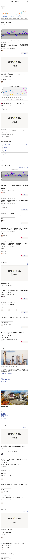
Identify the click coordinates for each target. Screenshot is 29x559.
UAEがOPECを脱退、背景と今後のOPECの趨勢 (11, 215)
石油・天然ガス (3, 24)
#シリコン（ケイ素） (4, 451)
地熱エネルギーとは (4, 413)
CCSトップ (3, 381)
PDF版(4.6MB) (24, 312)
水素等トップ (24, 264)
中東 (7, 213)
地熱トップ (3, 418)
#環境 (9, 307)
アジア (8, 129)
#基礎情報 (2, 205)
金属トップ (25, 427)
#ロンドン (4, 489)
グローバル (8, 42)
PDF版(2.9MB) (24, 299)
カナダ (10, 457)
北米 (12, 198)
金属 (2, 449)
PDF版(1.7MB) (24, 342)
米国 (14, 198)
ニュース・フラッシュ (7, 449)
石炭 (2, 105)
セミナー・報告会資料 (10, 246)
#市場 (2, 218)
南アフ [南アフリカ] (21, 289)
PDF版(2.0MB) (24, 53)
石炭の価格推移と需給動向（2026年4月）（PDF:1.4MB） (13, 103)
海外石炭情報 (6, 132)
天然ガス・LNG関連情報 (6, 22)
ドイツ (14, 302)
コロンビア (11, 73)
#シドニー (16, 451)
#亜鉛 (2, 500)
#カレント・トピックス (5, 107)
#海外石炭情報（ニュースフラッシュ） (7, 79)
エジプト (11, 289)
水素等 (2, 285)
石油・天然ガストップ (23, 167)
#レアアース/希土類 (11, 451)
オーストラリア (13, 445)
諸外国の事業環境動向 (4, 378)
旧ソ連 (8, 198)
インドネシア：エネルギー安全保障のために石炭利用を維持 (13, 130)
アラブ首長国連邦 (11, 213)
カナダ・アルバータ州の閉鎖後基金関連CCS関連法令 (9, 377)
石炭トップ (25, 511)
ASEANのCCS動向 (4, 375)
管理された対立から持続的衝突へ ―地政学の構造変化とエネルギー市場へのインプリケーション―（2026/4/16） (14, 244)
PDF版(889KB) (24, 223)
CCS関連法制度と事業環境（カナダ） (7, 374)
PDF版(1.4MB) (24, 238)
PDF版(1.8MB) (24, 210)
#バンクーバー (18, 464)
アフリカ (8, 289)
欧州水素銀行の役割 (5, 283)
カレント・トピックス (7, 105)
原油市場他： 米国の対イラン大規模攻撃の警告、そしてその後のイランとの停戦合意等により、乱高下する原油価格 (14, 229)
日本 (10, 302)
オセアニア (8, 445)
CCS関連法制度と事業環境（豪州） (7, 373)
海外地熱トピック (4, 415)
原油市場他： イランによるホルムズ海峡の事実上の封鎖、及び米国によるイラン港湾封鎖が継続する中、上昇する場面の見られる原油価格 (14, 45)
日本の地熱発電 (3, 414)
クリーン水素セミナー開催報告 (7, 304)
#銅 (1, 464)
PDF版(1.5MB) (24, 256)
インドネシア (11, 129)
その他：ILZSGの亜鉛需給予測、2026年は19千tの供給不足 (13, 497)
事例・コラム (3, 416)
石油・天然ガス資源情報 (11, 48)
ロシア (10, 198)
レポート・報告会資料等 (8, 285)
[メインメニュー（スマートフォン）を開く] (27, 1)
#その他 (14, 464)
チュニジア (14, 289)
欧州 (11, 302)
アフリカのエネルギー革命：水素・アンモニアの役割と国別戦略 (14, 290)
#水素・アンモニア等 (10, 294)
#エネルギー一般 (3, 248)
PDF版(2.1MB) (24, 327)
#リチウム (4, 464)
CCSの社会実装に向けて (5, 379)
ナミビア (18, 289)
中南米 (8, 73)
